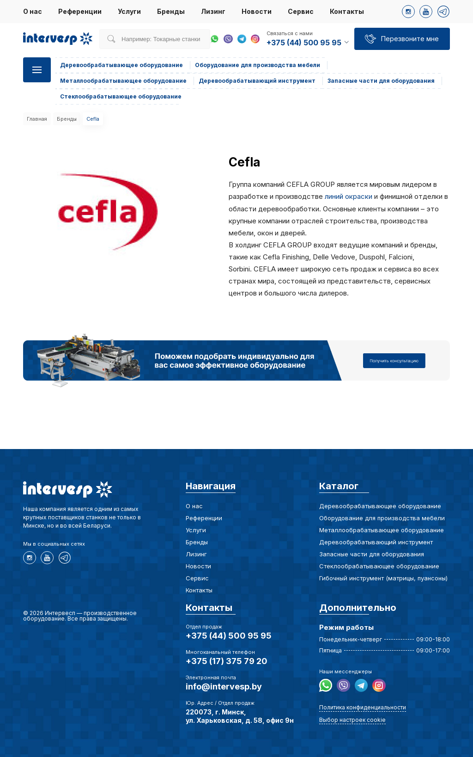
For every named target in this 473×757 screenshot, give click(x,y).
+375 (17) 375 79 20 (226, 661)
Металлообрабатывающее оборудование (381, 530)
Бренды (171, 11)
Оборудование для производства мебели (382, 518)
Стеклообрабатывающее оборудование (379, 566)
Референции (80, 11)
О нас (32, 11)
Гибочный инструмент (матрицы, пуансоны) (383, 578)
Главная (37, 119)
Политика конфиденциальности (362, 707)
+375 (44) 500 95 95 (229, 635)
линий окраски (348, 196)
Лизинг (213, 11)
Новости (257, 11)
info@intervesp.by (224, 686)
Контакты (347, 11)
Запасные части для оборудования (371, 554)
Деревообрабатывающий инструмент (376, 542)
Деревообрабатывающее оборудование (380, 506)
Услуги (129, 11)
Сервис (301, 11)
